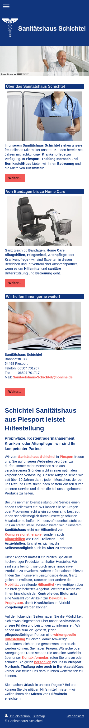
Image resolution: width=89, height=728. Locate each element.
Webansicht (75, 716)
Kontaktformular (35, 657)
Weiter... (14, 178)
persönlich (42, 662)
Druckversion (18, 716)
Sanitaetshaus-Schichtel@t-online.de (42, 377)
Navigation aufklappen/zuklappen (44, 6)
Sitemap (39, 716)
